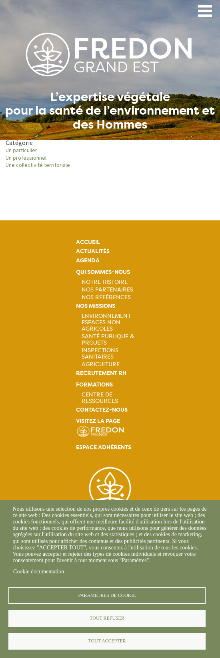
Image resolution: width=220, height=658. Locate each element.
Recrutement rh (101, 373)
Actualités (93, 251)
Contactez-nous (102, 410)
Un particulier (21, 150)
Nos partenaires (107, 289)
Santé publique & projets (108, 339)
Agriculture (101, 364)
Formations (94, 384)
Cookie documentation (38, 572)
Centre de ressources (100, 397)
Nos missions (95, 306)
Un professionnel (26, 157)
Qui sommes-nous (103, 272)
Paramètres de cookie (107, 595)
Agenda (88, 260)
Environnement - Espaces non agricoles (108, 322)
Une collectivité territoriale (38, 164)
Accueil (88, 242)
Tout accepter (107, 641)
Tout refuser (107, 618)
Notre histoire (105, 281)
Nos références (106, 297)
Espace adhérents (103, 447)
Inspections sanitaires (100, 353)
